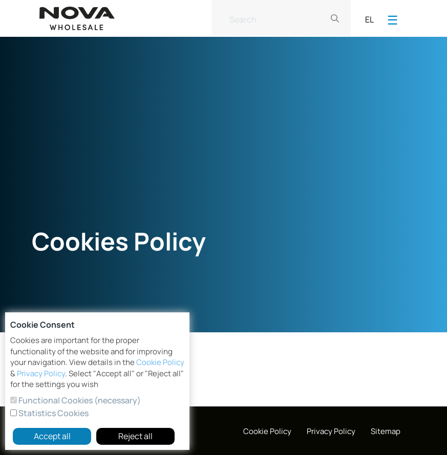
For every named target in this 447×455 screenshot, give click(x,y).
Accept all (52, 436)
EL (369, 19)
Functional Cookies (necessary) (79, 400)
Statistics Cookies (53, 413)
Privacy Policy (41, 373)
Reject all (135, 436)
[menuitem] (267, 432)
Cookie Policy (160, 362)
